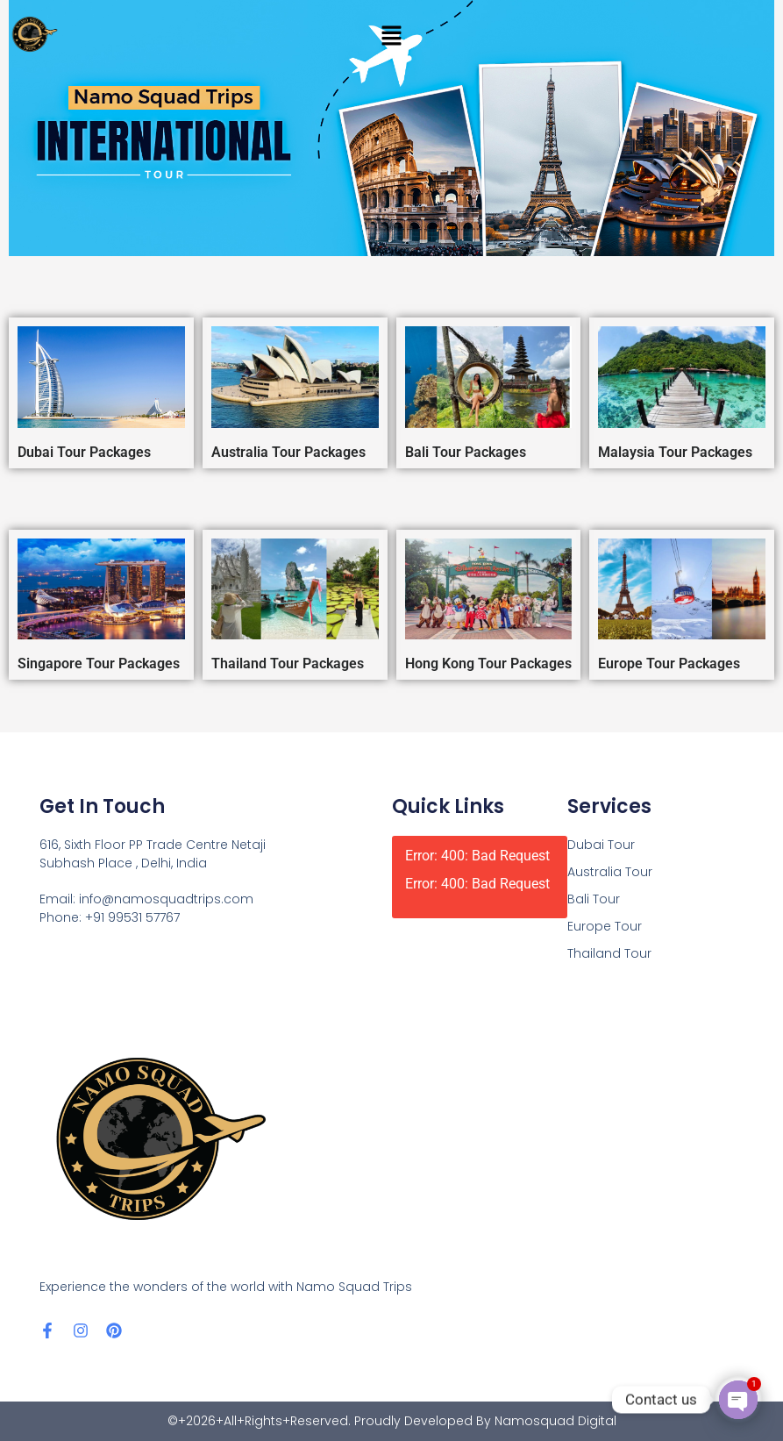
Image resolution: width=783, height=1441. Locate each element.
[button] (391, 35)
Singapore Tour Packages (99, 663)
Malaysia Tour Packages (675, 452)
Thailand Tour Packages (287, 663)
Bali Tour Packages (465, 452)
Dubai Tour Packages (84, 452)
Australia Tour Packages (288, 452)
